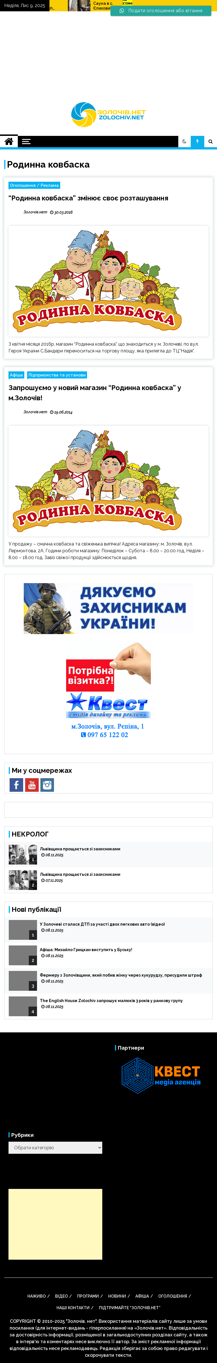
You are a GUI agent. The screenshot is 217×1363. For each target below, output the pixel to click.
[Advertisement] (108, 59)
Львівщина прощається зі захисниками (80, 849)
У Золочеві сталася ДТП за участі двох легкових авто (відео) (102, 924)
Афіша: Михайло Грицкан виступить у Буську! (86, 949)
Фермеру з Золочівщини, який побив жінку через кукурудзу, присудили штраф (121, 975)
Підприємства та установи (57, 375)
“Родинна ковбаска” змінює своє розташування (88, 198)
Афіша (16, 375)
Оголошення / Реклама (34, 185)
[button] (184, 141)
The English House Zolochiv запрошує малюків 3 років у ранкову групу (86, 6)
